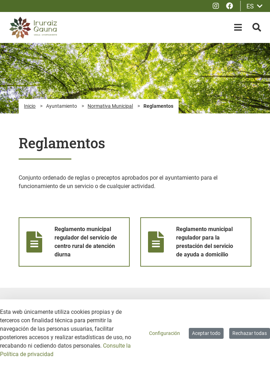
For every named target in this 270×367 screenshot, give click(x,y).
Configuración (164, 333)
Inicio (30, 106)
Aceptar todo (206, 333)
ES (254, 6)
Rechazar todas (249, 333)
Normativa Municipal (110, 106)
